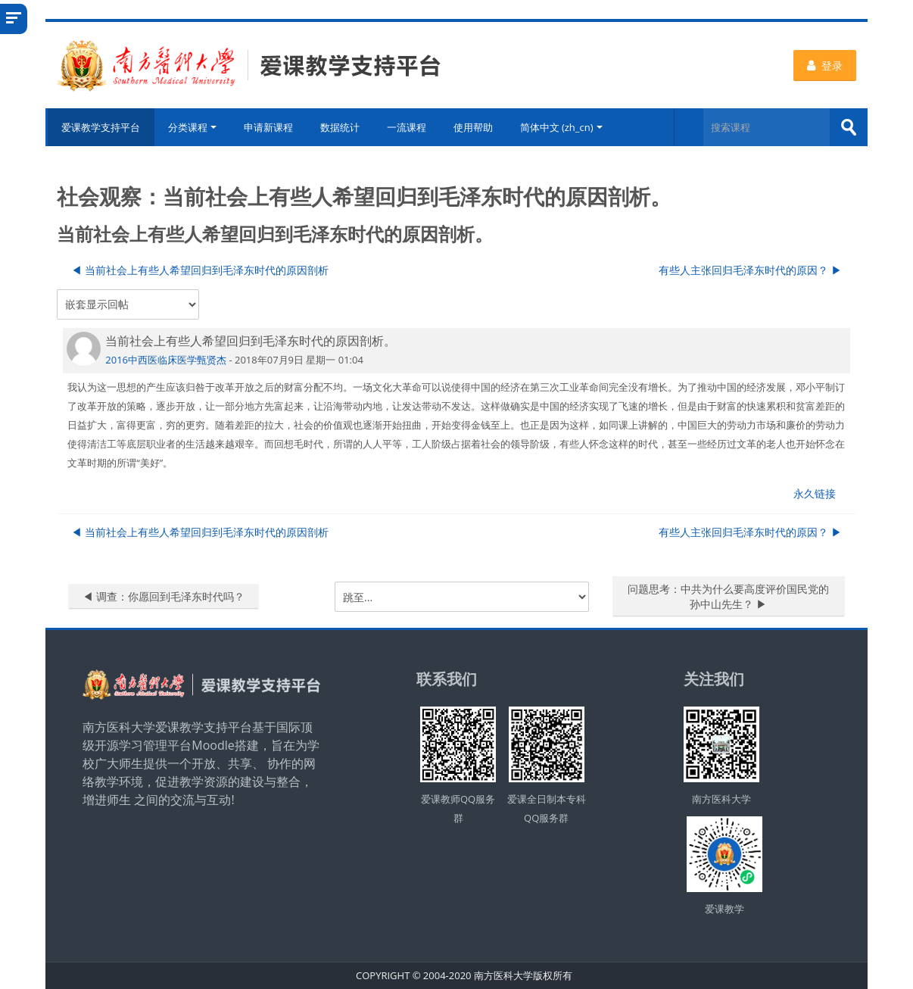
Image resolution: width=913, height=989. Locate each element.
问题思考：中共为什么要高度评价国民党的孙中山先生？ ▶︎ (728, 596)
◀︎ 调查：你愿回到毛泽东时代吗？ (164, 596)
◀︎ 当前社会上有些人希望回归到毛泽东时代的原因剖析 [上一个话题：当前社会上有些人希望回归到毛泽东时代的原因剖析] (200, 270)
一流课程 (406, 127)
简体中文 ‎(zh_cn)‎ (561, 127)
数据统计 (340, 127)
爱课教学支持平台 (100, 127)
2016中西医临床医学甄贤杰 (165, 359)
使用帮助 (473, 127)
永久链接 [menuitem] (814, 493)
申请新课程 (268, 127)
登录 (825, 65)
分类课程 (192, 127)
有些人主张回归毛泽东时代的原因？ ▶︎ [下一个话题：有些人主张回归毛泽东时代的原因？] (750, 270)
